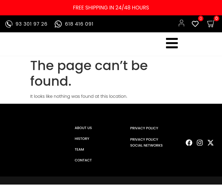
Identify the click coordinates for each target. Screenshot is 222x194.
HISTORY (82, 138)
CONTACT (83, 160)
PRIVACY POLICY (144, 128)
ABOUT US (83, 127)
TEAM (79, 149)
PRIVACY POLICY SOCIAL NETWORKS (146, 142)
